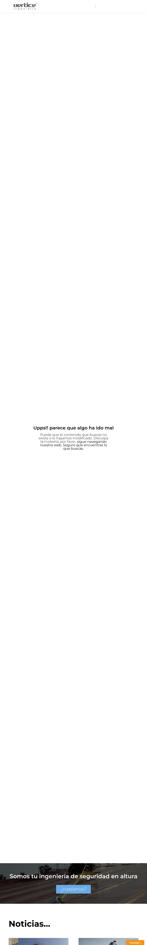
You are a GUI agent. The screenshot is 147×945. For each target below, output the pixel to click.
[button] (95, 5)
